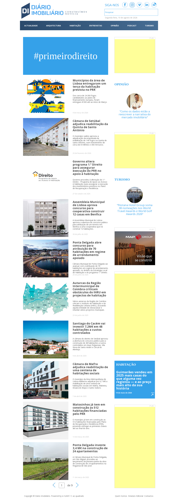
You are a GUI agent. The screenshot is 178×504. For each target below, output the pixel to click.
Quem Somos (121, 496)
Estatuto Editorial (135, 496)
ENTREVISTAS (95, 25)
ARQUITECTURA (53, 25)
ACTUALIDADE (31, 25)
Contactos (148, 496)
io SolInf (65, 496)
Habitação (126, 364)
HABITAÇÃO (75, 25)
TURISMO (149, 25)
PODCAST (131, 25)
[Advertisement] (135, 56)
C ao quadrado (77, 496)
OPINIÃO (115, 25)
